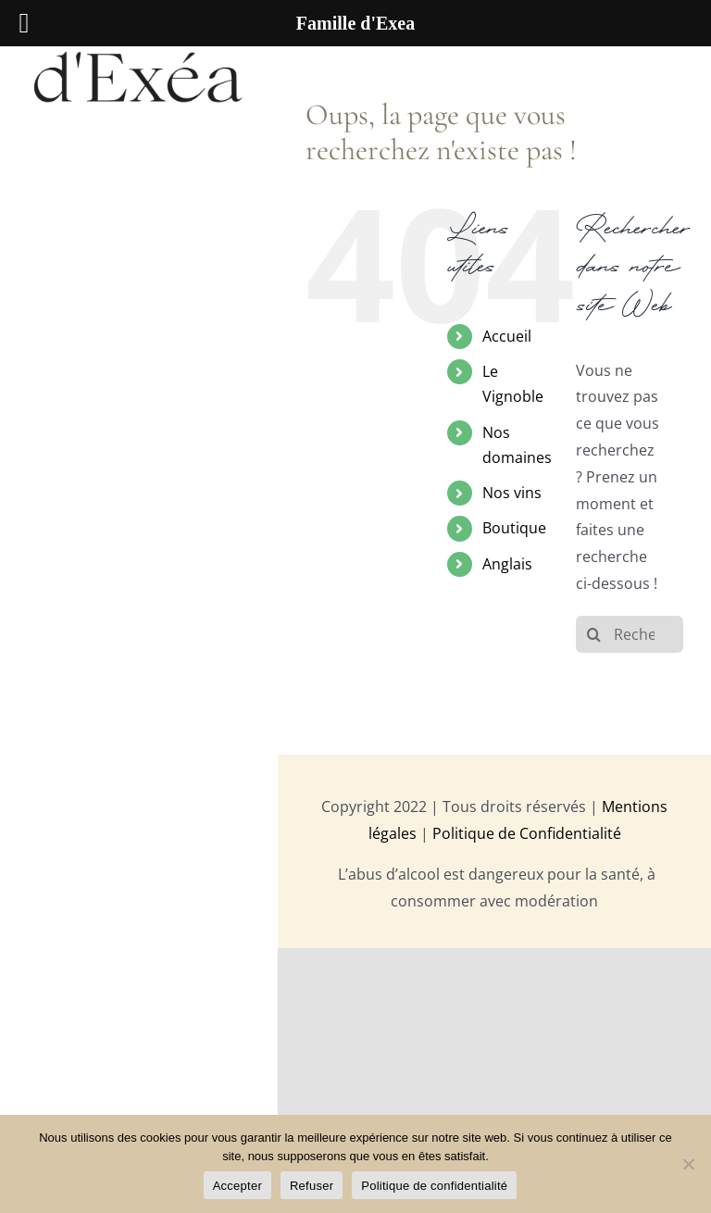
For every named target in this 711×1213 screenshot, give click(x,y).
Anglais (507, 564)
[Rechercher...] (629, 634)
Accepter (237, 1186)
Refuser (311, 1186)
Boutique (514, 528)
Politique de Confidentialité (526, 833)
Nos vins (512, 492)
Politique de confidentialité (434, 1186)
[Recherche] (594, 634)
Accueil (506, 336)
